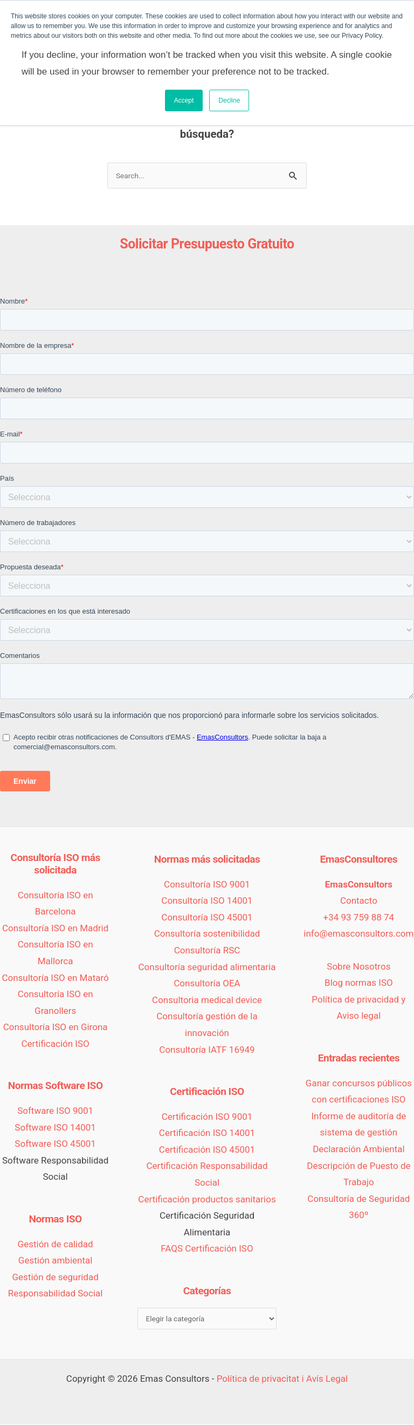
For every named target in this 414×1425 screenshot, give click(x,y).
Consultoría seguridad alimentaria (207, 967)
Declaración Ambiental (358, 1149)
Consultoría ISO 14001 (206, 901)
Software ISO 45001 (55, 1144)
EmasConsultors (358, 884)
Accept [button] (184, 100)
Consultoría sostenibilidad (207, 934)
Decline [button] (229, 100)
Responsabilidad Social (55, 1294)
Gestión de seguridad (55, 1277)
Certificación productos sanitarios (206, 1199)
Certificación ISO (55, 1044)
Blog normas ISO (359, 983)
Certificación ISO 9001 (207, 1117)
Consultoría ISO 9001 (207, 884)
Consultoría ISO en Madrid (55, 928)
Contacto (358, 901)
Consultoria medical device (207, 1000)
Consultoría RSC (207, 950)
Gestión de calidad (55, 1244)
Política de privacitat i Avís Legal (282, 1379)
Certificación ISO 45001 (207, 1150)
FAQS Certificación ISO (207, 1249)
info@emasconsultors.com (358, 934)
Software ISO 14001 (55, 1127)
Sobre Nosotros (358, 967)
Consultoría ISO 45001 (206, 917)
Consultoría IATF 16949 (206, 1050)
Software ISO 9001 (55, 1111)
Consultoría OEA (207, 983)
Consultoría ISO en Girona (55, 1028)
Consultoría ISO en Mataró (55, 978)
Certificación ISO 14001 (207, 1133)
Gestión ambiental (55, 1261)
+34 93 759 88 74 (359, 917)
